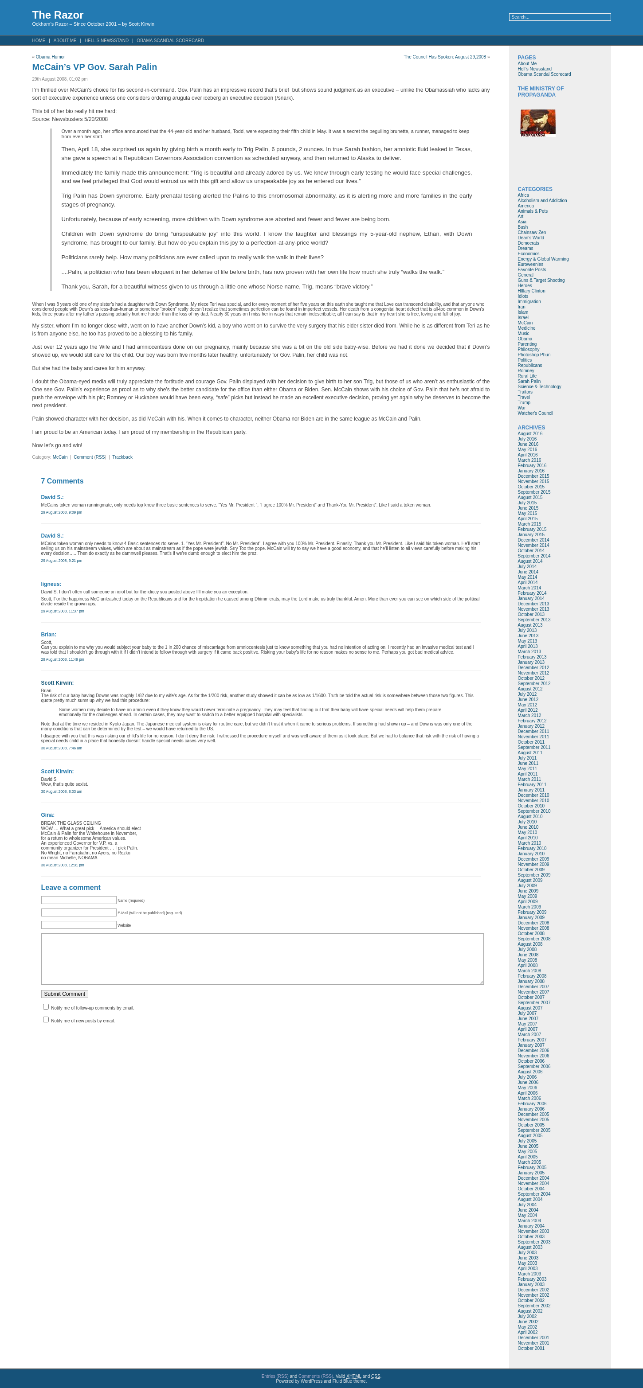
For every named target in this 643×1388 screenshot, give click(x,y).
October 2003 (531, 1236)
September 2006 (534, 1066)
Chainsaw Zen (532, 232)
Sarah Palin (529, 381)
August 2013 (530, 625)
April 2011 (528, 774)
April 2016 (528, 454)
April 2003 (528, 1268)
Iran (521, 306)
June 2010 (528, 827)
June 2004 (528, 1210)
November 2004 (533, 1183)
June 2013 (528, 635)
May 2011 (527, 768)
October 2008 (531, 933)
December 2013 (533, 603)
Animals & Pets (533, 211)
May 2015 (527, 513)
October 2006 (531, 1061)
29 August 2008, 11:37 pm (62, 611)
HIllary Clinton (531, 291)
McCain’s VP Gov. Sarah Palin (94, 67)
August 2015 (530, 497)
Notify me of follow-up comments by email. (92, 1016)
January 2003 (531, 1284)
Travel (524, 397)
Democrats (528, 243)
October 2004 (531, 1188)
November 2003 (533, 1231)
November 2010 (533, 800)
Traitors (525, 392)
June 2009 (528, 891)
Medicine (527, 328)
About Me (65, 40)
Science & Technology (539, 386)
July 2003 (527, 1252)
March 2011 (529, 779)
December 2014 (533, 540)
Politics (525, 360)
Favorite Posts (532, 269)
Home (39, 40)
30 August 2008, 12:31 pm (62, 865)
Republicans (530, 365)
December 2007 (533, 986)
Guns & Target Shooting (541, 280)
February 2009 (532, 912)
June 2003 (528, 1257)
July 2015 (527, 502)
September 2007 (534, 1002)
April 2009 (528, 901)
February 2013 (532, 657)
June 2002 (528, 1321)
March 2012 (529, 715)
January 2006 (531, 1109)
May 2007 (527, 1024)
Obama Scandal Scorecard (170, 40)
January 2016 (531, 470)
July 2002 (527, 1316)
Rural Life (527, 376)
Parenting (527, 344)
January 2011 (531, 790)
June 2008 (528, 954)
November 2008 (533, 928)
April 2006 (528, 1093)
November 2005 (533, 1119)
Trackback (122, 457)
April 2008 (528, 965)
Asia (522, 221)
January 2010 (531, 853)
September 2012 (534, 683)
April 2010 (528, 837)
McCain (60, 457)
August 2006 (530, 1071)
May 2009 (527, 896)
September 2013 (534, 619)
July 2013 (527, 630)
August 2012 (530, 688)
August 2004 (530, 1199)
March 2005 (529, 1162)
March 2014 (529, 587)
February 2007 (532, 1039)
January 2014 (531, 598)
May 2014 (527, 577)
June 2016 (528, 444)
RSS (100, 457)
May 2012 (527, 704)
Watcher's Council (535, 413)
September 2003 (534, 1242)
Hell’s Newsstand (107, 40)
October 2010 (531, 805)
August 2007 (530, 1008)
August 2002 (530, 1311)
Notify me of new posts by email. (83, 1029)
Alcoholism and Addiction (542, 200)
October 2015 (531, 486)
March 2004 (529, 1220)
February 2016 (532, 465)
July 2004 (527, 1204)
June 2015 (528, 508)
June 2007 (528, 1018)
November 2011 (533, 736)
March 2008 (529, 970)
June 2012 (528, 699)
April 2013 (528, 646)
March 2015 (529, 524)
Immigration (529, 301)
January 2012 (531, 726)
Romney (526, 370)
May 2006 (527, 1087)
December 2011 (533, 731)
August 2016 (530, 433)
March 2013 (529, 651)
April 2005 (528, 1156)
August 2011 (530, 752)
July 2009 (527, 885)
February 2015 (532, 529)
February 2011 (532, 784)
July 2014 (527, 566)
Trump (524, 402)
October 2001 (531, 1348)
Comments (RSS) (315, 1376)
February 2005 (532, 1167)
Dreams (525, 248)
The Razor (58, 15)
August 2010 (530, 816)
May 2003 (527, 1263)
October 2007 (531, 997)
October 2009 (531, 869)
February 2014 (532, 593)
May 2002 (527, 1327)
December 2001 (533, 1337)
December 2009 (533, 859)
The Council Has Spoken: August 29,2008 (445, 57)
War (522, 407)
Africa (523, 195)
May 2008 (527, 960)
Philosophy (529, 349)
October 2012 (531, 678)
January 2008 (531, 981)
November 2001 (533, 1343)
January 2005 (531, 1172)
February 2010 (532, 848)
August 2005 (530, 1135)
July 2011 (527, 758)
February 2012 (532, 720)
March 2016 (529, 460)
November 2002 (533, 1295)
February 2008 (532, 976)
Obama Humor (50, 57)
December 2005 (533, 1114)
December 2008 (533, 922)
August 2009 (530, 880)
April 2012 (528, 710)
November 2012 (533, 673)
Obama (525, 338)
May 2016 (527, 449)
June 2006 (528, 1082)
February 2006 (532, 1103)
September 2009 (534, 875)
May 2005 (527, 1151)
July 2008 (527, 949)
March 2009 (529, 907)
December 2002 (533, 1289)
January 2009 (531, 917)
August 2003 (530, 1247)
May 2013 (527, 641)
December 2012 (533, 667)
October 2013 (531, 614)
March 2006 (529, 1098)
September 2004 (534, 1194)
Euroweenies (531, 264)
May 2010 (527, 832)
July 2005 (527, 1140)
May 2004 (527, 1215)
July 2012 (527, 694)
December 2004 (533, 1178)
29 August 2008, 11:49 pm (62, 659)
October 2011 (531, 742)
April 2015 (528, 518)
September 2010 (534, 811)
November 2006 (533, 1055)
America (526, 205)
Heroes (525, 285)
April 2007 (528, 1029)
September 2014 (534, 556)
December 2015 (533, 476)
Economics (529, 253)
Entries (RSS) (275, 1376)
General (526, 275)
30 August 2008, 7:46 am (61, 748)
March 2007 (529, 1034)
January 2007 (531, 1045)
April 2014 (528, 582)
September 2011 (534, 747)
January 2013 (531, 662)
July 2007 (527, 1013)
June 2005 (528, 1146)
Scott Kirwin (56, 683)
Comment (83, 457)
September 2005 (534, 1130)
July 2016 (527, 439)
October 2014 (531, 550)
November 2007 (533, 992)
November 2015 (533, 481)
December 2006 (533, 1050)
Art (521, 216)
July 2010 (527, 821)
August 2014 (530, 561)
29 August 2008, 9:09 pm (61, 512)
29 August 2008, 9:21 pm (61, 560)
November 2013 (533, 609)
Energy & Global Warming (543, 259)
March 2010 (529, 843)
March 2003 (529, 1273)
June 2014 (528, 571)
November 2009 (533, 864)
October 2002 (531, 1300)
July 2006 (527, 1077)
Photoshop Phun (534, 354)
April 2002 (528, 1332)
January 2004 (531, 1226)
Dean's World (531, 237)
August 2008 (530, 944)
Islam (523, 312)
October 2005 (531, 1125)
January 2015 (531, 534)
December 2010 (533, 795)
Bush (523, 227)
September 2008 (534, 938)
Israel (523, 317)
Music (523, 333)
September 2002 (534, 1305)
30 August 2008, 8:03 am (61, 791)
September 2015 (534, 492)
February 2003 (532, 1279)
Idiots (523, 296)
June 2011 (528, 763)
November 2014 (533, 545)
